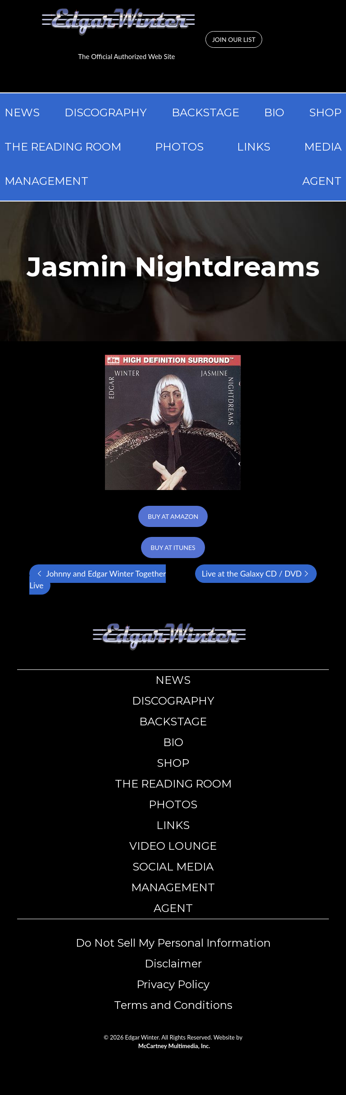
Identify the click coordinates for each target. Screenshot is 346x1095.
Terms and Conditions (173, 1005)
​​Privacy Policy (173, 984)
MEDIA (322, 146)
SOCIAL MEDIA (173, 866)
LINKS (253, 146)
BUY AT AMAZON (173, 516)
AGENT (321, 181)
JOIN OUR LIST (233, 39)
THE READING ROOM (63, 146)
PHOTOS (179, 146)
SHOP (325, 112)
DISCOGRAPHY (105, 112)
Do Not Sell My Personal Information (173, 942)
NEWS (22, 112)
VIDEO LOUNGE (173, 845)
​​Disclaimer (173, 963)
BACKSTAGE (205, 112)
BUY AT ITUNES (172, 547)
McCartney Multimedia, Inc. (174, 1045)
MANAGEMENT (46, 181)
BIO (274, 112)
